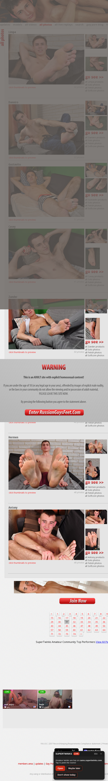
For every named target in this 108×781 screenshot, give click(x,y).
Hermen (13, 437)
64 (104, 629)
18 (74, 617)
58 (59, 629)
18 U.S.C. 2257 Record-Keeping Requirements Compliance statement (70, 743)
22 (104, 617)
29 (52, 621)
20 (89, 617)
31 (67, 621)
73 (67, 634)
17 (67, 617)
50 (104, 625)
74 (74, 634)
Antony (13, 507)
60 (74, 629)
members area (25, 763)
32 (74, 621)
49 (96, 625)
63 (96, 629)
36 (104, 621)
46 (74, 625)
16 (59, 617)
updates (39, 763)
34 (89, 621)
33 (81, 621)
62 (89, 629)
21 (96, 617)
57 (52, 629)
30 (59, 621)
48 (89, 625)
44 (59, 625)
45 (67, 625)
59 (67, 629)
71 (52, 634)
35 (96, 621)
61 (81, 629)
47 (81, 625)
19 (81, 617)
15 (52, 617)
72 (59, 634)
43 (52, 625)
